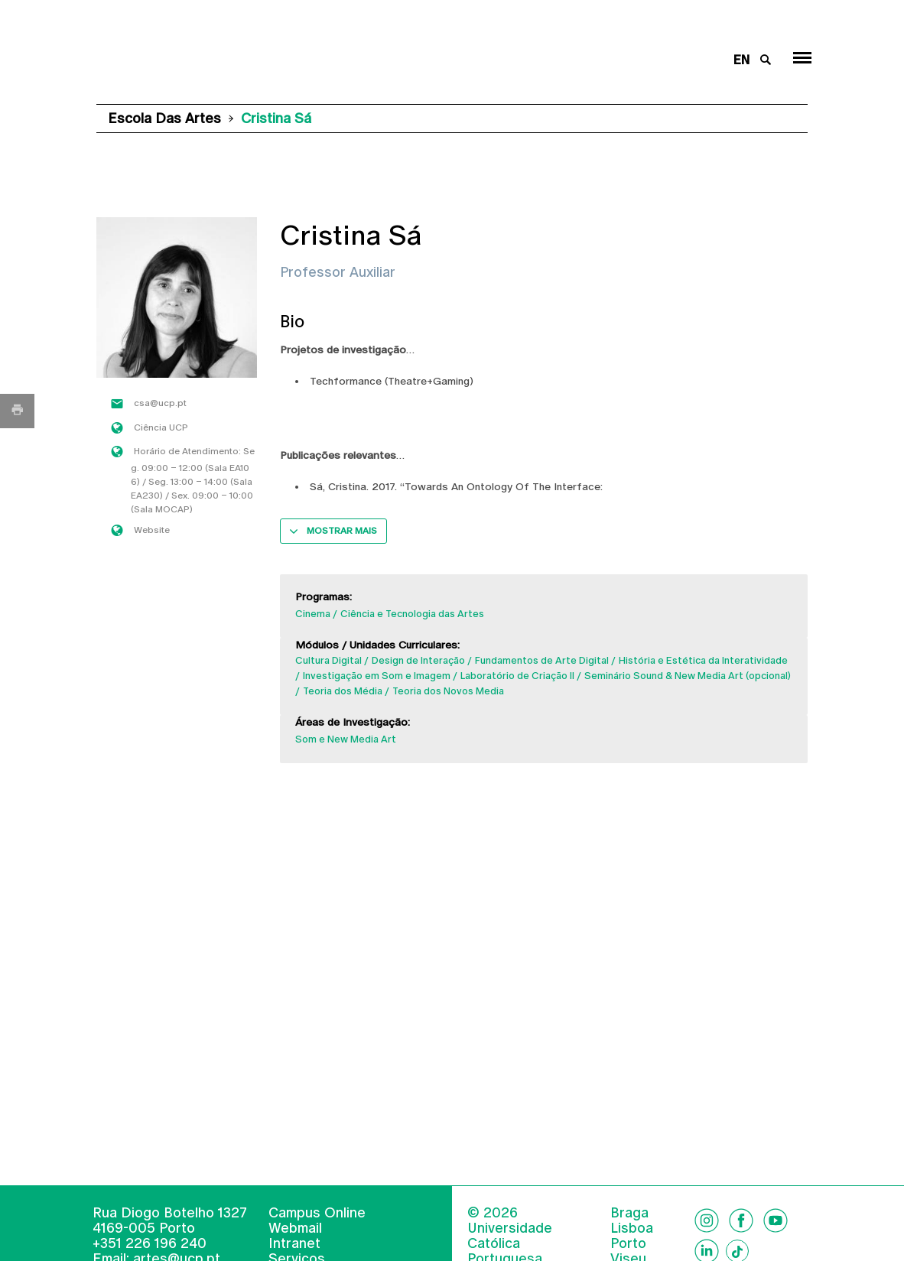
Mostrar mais (342, 530)
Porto (628, 1243)
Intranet (294, 1243)
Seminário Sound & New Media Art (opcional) (687, 675)
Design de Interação (418, 660)
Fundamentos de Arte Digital (542, 660)
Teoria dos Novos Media (448, 691)
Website (152, 530)
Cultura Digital (328, 660)
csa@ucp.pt (160, 403)
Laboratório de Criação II (517, 675)
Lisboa (631, 1228)
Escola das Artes (164, 118)
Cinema (312, 613)
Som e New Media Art (345, 739)
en (741, 60)
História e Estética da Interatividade (703, 660)
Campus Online (317, 1212)
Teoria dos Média (342, 691)
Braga (629, 1212)
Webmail (295, 1228)
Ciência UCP (161, 427)
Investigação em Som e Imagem (376, 675)
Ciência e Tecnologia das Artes (412, 613)
